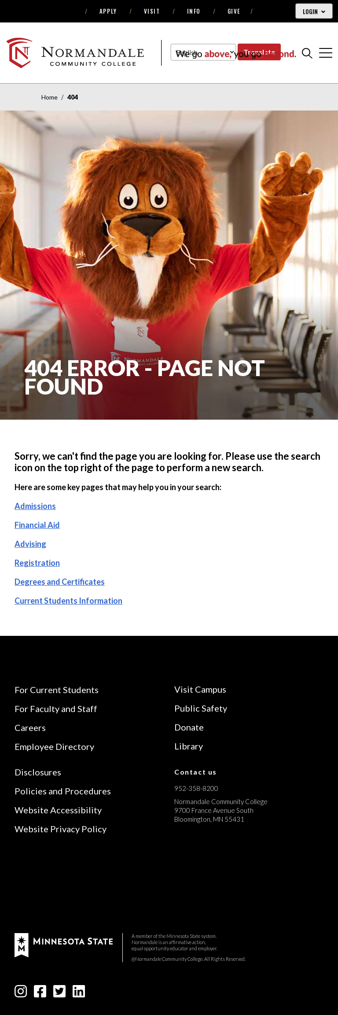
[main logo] (151, 52)
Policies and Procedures (63, 791)
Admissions (35, 506)
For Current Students (57, 689)
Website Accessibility (58, 810)
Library (188, 746)
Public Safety (200, 708)
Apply (108, 11)
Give (234, 11)
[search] (307, 53)
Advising (30, 544)
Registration (37, 563)
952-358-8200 (196, 788)
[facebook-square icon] (40, 993)
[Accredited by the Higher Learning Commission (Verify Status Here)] (207, 881)
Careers (30, 727)
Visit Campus (200, 689)
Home (49, 97)
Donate (189, 727)
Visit (152, 11)
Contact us (195, 772)
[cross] (326, 53)
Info (194, 11)
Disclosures (38, 772)
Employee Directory (54, 746)
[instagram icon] (21, 993)
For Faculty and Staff (56, 708)
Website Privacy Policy (61, 828)
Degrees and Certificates (60, 582)
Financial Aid (37, 525)
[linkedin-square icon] (79, 993)
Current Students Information (68, 600)
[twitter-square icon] (59, 993)
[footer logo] (64, 944)
